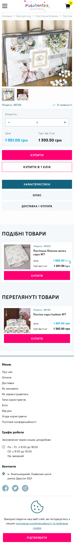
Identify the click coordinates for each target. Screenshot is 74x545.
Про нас (7, 372)
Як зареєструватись (15, 394)
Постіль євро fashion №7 (49, 314)
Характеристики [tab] (37, 184)
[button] (70, 53)
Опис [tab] (37, 195)
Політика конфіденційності (19, 421)
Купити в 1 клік (37, 167)
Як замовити (10, 388)
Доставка (8, 383)
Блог (5, 405)
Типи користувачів (14, 399)
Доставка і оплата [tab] (37, 206)
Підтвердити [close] (37, 537)
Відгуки (6, 410)
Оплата (6, 377)
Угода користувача (14, 416)
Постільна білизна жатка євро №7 (49, 252)
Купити (37, 155)
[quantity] (9, 122)
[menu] (6, 6)
